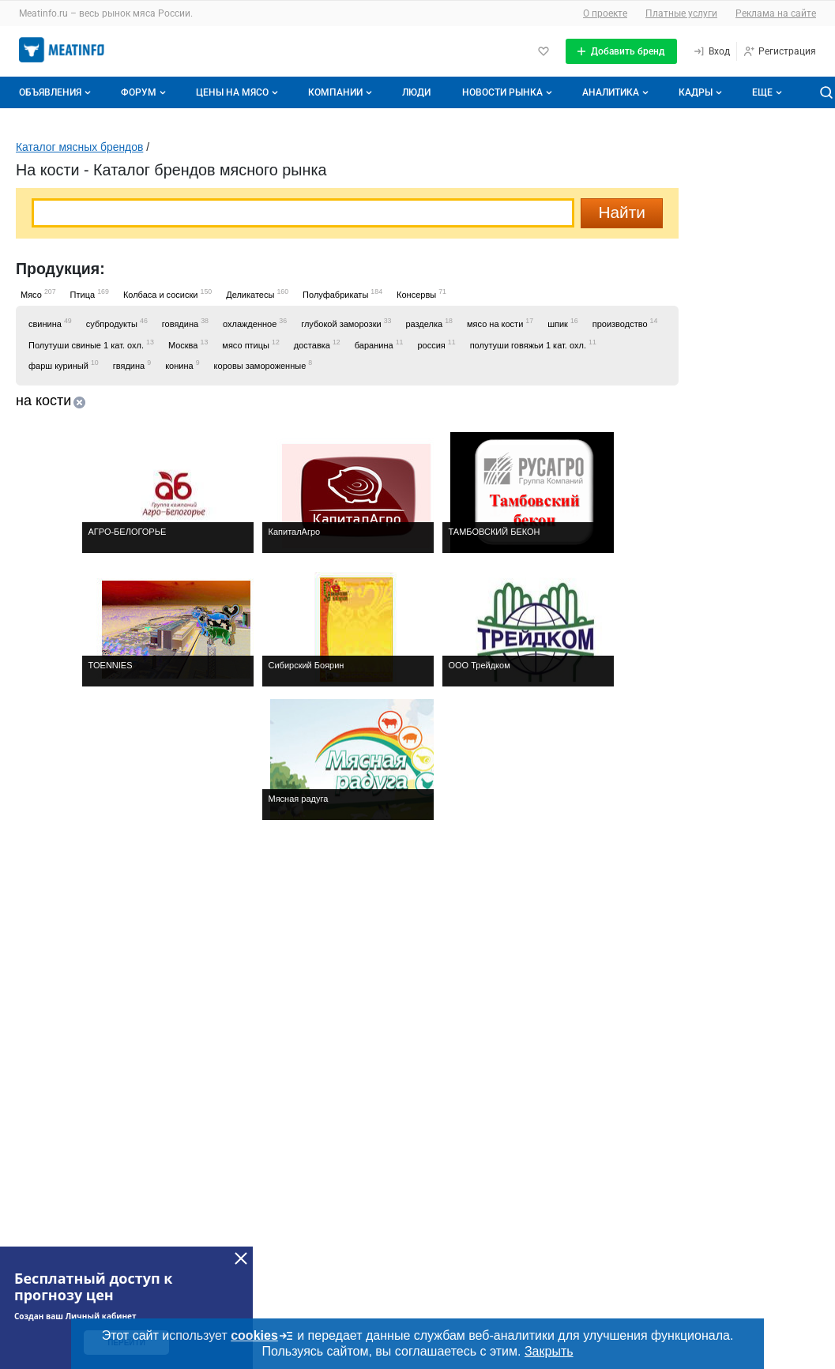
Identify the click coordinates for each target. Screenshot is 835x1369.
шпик (562, 323)
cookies (262, 1336)
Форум (145, 92)
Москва (188, 344)
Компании (341, 92)
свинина (50, 323)
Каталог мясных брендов (79, 147)
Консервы (421, 293)
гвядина (132, 364)
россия (436, 344)
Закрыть (549, 1351)
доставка (317, 344)
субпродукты (117, 323)
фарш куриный (63, 364)
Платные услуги (681, 13)
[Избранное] (543, 51)
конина (182, 364)
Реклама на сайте (775, 13)
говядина (185, 323)
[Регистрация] (779, 51)
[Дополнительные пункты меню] (766, 92)
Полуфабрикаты (342, 293)
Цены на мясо (238, 92)
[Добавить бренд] (621, 51)
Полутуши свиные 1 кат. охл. (91, 344)
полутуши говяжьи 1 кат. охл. (533, 344)
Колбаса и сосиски (167, 293)
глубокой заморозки (346, 323)
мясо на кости (500, 323)
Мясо (38, 293)
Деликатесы (257, 293)
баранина (379, 344)
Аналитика (617, 92)
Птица (89, 293)
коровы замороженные (263, 364)
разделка (429, 323)
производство (625, 323)
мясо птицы (251, 344)
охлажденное (255, 323)
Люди (416, 92)
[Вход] (711, 51)
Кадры (702, 92)
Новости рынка (508, 92)
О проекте (605, 13)
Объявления (56, 92)
